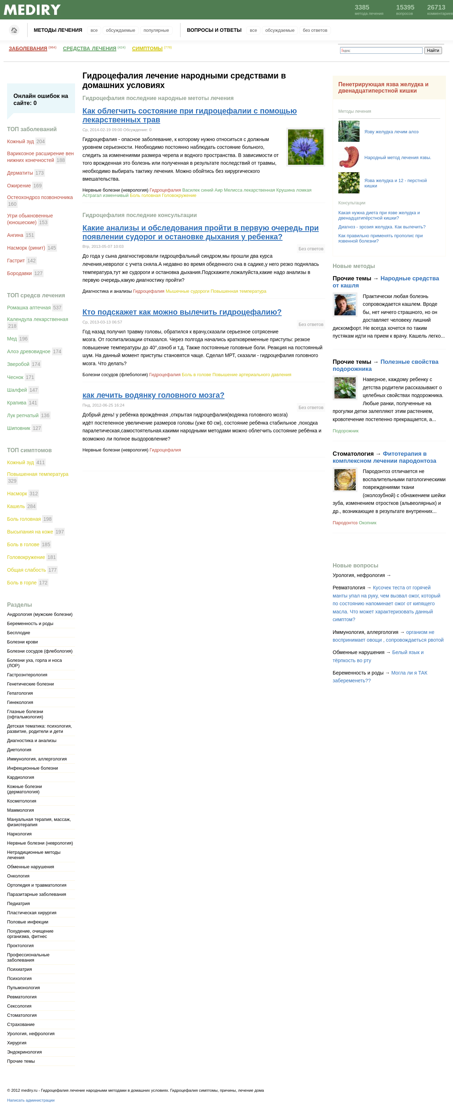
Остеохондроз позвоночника (40, 197)
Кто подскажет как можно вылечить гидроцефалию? (182, 312)
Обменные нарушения (30, 866)
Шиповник (18, 428)
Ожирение (19, 185)
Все (94, 30)
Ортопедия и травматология (37, 885)
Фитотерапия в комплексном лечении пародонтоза (384, 457)
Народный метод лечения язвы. (398, 157)
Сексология (19, 1006)
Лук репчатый (23, 415)
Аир (218, 190)
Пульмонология (23, 987)
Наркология (19, 833)
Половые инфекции (27, 922)
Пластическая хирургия (32, 912)
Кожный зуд (20, 141)
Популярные (156, 30)
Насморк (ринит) (26, 248)
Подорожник (346, 430)
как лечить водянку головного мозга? (153, 395)
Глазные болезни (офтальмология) (25, 714)
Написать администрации (31, 1100)
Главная (14, 30)
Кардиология (20, 777)
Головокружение (26, 557)
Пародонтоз (345, 522)
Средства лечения (89, 48)
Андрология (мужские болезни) (40, 614)
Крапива (17, 403)
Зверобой (18, 364)
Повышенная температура (37, 474)
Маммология (20, 810)
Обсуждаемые (121, 30)
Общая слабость (26, 570)
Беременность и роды (30, 623)
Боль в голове (23, 544)
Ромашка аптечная (29, 307)
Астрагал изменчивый (105, 195)
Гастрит (16, 260)
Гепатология (20, 693)
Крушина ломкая (293, 190)
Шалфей (17, 390)
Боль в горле (22, 582)
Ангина (15, 235)
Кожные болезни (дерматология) (24, 789)
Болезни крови (22, 642)
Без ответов (315, 30)
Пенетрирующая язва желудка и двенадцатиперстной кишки (383, 87)
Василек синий (197, 190)
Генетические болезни (30, 684)
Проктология (20, 945)
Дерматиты (20, 173)
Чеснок (15, 377)
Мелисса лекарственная (249, 190)
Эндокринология (24, 1052)
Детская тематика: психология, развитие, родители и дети (39, 728)
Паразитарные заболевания (36, 894)
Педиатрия (18, 903)
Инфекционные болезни (32, 768)
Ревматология (21, 996)
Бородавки (19, 273)
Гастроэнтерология (27, 674)
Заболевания (28, 48)
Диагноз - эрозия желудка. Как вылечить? (382, 226)
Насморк (17, 493)
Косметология (21, 801)
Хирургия (17, 1042)
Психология (19, 978)
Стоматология (22, 1015)
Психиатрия (19, 969)
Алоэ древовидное (29, 351)
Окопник (368, 522)
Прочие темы (21, 1061)
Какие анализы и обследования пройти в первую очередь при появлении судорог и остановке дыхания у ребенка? (200, 232)
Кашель (16, 506)
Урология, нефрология (31, 1033)
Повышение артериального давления (251, 374)
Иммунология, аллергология (37, 759)
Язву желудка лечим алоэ (392, 131)
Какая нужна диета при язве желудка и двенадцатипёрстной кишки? (379, 215)
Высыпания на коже (30, 532)
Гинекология (20, 702)
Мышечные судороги (187, 291)
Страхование (21, 1024)
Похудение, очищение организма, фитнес (30, 933)
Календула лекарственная (37, 319)
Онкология (18, 876)
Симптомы (147, 48)
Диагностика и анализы (31, 740)
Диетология (19, 749)
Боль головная (24, 519)
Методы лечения (58, 30)
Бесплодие (18, 632)
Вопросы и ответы (214, 30)
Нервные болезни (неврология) (40, 843)
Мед (12, 339)
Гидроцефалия (165, 190)
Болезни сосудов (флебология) (40, 651)
